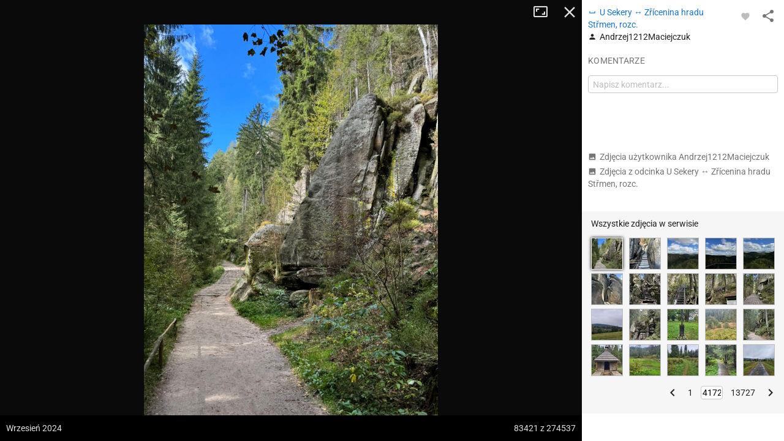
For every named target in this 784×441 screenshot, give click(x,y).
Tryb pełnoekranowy (545, 12)
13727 (743, 393)
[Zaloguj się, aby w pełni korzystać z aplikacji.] (745, 16)
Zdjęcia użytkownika (678, 157)
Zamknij (569, 12)
